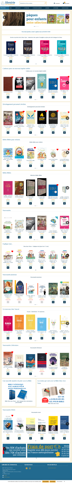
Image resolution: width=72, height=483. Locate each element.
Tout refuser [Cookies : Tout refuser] (52, 481)
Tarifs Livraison (6, 477)
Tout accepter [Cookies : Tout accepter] (45, 481)
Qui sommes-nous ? (52, 467)
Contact (5, 475)
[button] (68, 20)
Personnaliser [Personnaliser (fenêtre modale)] (59, 481)
